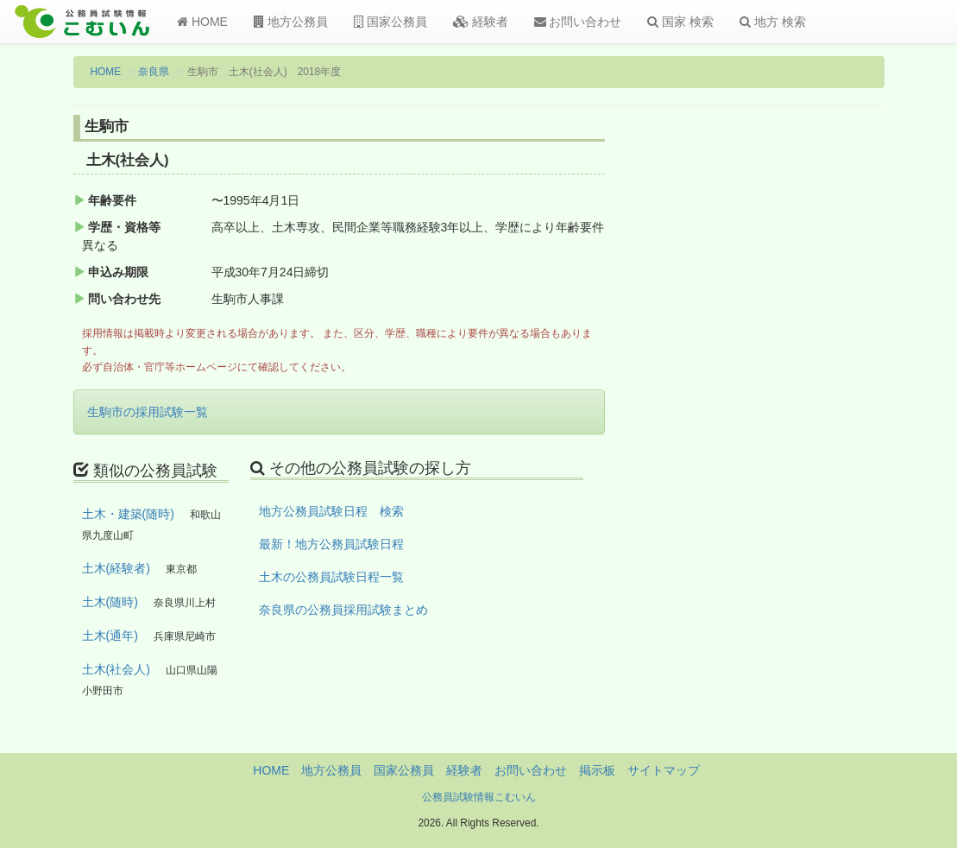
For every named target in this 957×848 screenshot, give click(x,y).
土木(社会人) (116, 669)
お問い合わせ (578, 21)
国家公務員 (390, 21)
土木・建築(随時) (128, 514)
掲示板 (597, 770)
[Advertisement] (793, 400)
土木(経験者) (116, 568)
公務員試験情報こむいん (479, 797)
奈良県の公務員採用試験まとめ (343, 610)
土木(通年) (110, 635)
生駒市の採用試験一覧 (147, 412)
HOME (202, 21)
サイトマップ (663, 770)
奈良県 (153, 72)
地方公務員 (291, 21)
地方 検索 (773, 21)
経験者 (480, 21)
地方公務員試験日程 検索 (331, 511)
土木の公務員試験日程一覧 (331, 577)
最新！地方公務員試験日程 (331, 544)
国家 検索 (680, 21)
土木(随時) (110, 602)
